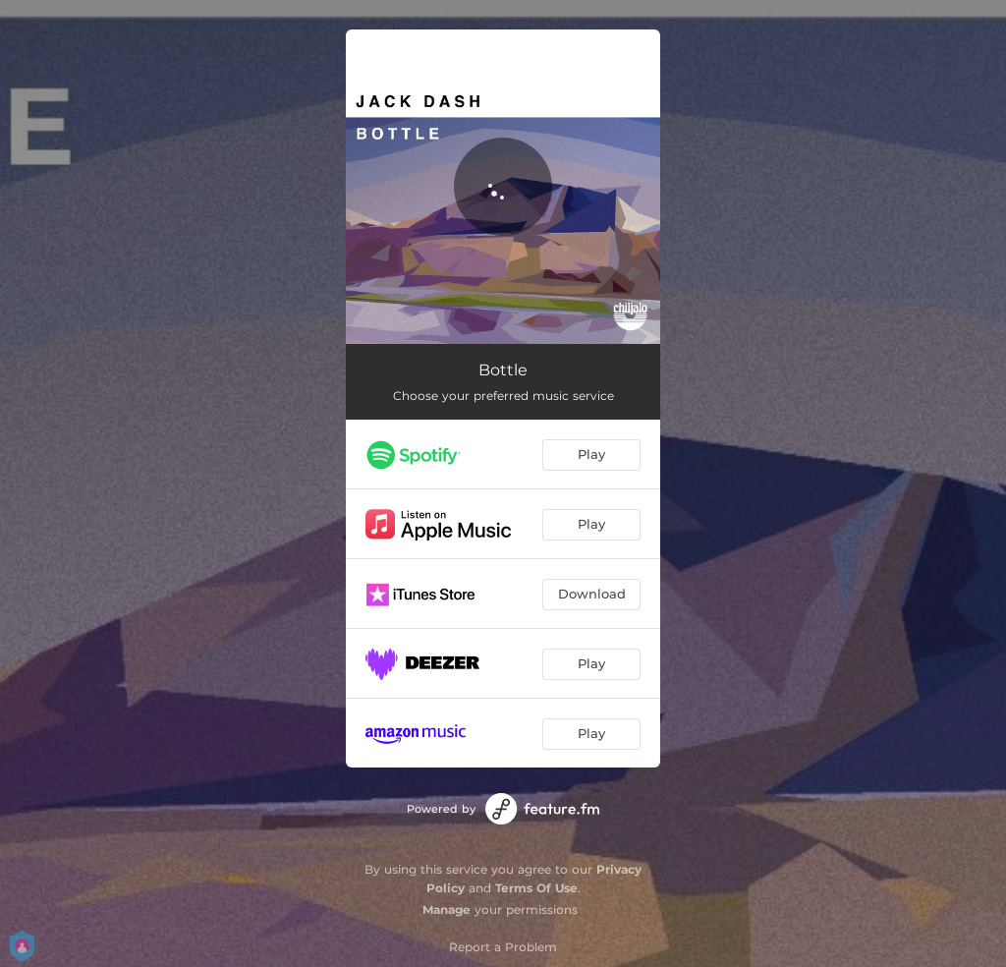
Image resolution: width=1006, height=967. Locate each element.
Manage (446, 909)
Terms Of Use (536, 888)
